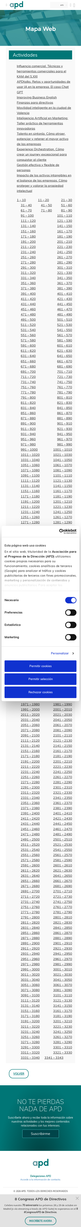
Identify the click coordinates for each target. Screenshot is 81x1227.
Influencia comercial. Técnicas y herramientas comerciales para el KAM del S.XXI (41, 71)
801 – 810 (64, 397)
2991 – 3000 (30, 969)
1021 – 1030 (62, 455)
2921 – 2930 (62, 948)
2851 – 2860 (30, 933)
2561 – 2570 (62, 855)
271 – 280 (28, 262)
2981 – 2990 (62, 964)
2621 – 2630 (62, 870)
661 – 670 (64, 361)
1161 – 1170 (62, 491)
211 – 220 (28, 247)
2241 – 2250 (62, 772)
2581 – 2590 (62, 860)
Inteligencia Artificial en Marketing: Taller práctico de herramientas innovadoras (42, 123)
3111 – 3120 (30, 1000)
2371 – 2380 (30, 808)
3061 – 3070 (62, 985)
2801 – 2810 (62, 917)
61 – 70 (26, 210)
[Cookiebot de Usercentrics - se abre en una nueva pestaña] (59, 531)
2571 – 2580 (30, 860)
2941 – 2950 (62, 954)
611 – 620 (28, 351)
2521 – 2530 (62, 845)
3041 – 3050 (62, 980)
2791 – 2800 (30, 917)
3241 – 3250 (62, 1032)
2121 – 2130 (62, 740)
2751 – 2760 (30, 907)
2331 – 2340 (30, 798)
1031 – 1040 (30, 460)
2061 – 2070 (62, 725)
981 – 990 (64, 444)
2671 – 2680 (30, 886)
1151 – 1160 (30, 491)
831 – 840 (28, 408)
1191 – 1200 (30, 501)
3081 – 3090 (62, 990)
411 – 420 (28, 299)
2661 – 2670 (62, 881)
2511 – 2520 (30, 845)
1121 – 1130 (62, 481)
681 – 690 (64, 366)
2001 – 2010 (62, 709)
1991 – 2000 (30, 709)
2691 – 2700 (30, 891)
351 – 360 (28, 283)
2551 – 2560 (30, 855)
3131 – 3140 (30, 1006)
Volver (18, 1073)
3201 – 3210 (62, 1021)
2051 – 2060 (30, 725)
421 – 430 (64, 299)
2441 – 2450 (62, 824)
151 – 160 (28, 231)
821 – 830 (64, 403)
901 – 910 (64, 423)
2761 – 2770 (62, 907)
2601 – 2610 (62, 865)
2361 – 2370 (62, 803)
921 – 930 (64, 429)
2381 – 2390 (62, 808)
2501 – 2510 (62, 839)
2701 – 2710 (62, 891)
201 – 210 (64, 242)
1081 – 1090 (62, 470)
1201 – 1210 (62, 501)
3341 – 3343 (53, 1058)
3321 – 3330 (62, 1052)
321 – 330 (64, 273)
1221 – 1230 (62, 507)
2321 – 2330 (62, 792)
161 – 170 (64, 231)
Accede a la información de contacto (40, 1179)
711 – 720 (28, 377)
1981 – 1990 (62, 704)
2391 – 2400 (30, 813)
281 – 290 (64, 262)
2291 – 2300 (30, 787)
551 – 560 (28, 335)
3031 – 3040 (30, 980)
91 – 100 (27, 215)
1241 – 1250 (62, 512)
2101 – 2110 (62, 735)
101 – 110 (64, 215)
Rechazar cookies (40, 692)
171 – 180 (28, 236)
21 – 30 (66, 200)
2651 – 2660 (30, 881)
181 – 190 (64, 236)
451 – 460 (28, 309)
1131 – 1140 (30, 486)
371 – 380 (28, 288)
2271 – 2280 (30, 782)
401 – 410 (64, 294)
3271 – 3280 (30, 1042)
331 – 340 (28, 278)
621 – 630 (64, 351)
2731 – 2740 (30, 902)
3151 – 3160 (30, 1011)
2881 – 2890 (62, 938)
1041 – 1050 (62, 460)
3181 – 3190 (62, 1016)
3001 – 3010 (62, 969)
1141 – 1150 (62, 486)
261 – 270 (64, 257)
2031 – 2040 (30, 720)
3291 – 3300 (30, 1047)
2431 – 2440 (30, 824)
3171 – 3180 (30, 1016)
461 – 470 (64, 309)
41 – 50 (46, 205)
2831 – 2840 (30, 928)
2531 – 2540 (30, 850)
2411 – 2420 (30, 818)
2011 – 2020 (30, 715)
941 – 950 (64, 434)
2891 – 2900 (30, 943)
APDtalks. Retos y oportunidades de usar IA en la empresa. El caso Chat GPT (43, 87)
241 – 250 (64, 252)
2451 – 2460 (30, 829)
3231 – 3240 (30, 1032)
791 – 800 (28, 397)
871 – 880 (28, 418)
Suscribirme (40, 1133)
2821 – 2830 (62, 922)
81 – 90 (66, 210)
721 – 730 (64, 377)
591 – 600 (28, 345)
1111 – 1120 (30, 481)
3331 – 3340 (30, 1058)
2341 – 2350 (62, 798)
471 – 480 (28, 314)
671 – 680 (28, 366)
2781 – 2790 (62, 912)
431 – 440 (28, 304)
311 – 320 (28, 273)
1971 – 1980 (30, 704)
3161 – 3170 (62, 1011)
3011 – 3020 (30, 974)
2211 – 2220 (30, 767)
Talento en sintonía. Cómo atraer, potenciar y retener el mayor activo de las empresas (42, 139)
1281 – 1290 (62, 522)
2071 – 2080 (30, 730)
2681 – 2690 (62, 886)
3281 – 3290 (62, 1042)
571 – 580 (28, 340)
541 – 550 (64, 330)
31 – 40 (26, 205)
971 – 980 (28, 444)
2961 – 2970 (62, 959)
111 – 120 (28, 221)
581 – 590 (64, 340)
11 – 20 (43, 200)
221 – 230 (64, 247)
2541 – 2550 (62, 850)
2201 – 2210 (62, 761)
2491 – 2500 (30, 839)
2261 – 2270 (62, 777)
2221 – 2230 (62, 767)
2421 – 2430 (62, 818)
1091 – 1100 (30, 475)
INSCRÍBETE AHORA (40, 1220)
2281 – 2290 (62, 782)
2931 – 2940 (30, 954)
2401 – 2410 (62, 813)
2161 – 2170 (62, 751)
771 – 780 (28, 392)
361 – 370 (64, 283)
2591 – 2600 (30, 865)
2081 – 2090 (62, 730)
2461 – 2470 (62, 829)
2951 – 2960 (30, 959)
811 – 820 (28, 403)
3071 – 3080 (30, 990)
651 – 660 (28, 361)
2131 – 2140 (30, 746)
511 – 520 (28, 325)
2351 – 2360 (30, 803)
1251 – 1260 (30, 517)
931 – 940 (28, 434)
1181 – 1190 (62, 496)
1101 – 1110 (62, 475)
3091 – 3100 (30, 995)
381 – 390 (64, 288)
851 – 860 (28, 413)
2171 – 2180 (30, 756)
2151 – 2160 (30, 751)
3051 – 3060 (30, 985)
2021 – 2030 (62, 715)
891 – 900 (28, 423)
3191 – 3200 (30, 1021)
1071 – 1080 (30, 470)
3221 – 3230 (62, 1026)
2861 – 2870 (62, 933)
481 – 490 (64, 314)
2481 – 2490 (62, 834)
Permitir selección (40, 679)
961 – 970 (64, 439)
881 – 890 (64, 418)
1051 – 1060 (30, 465)
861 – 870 (64, 413)
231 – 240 (28, 252)
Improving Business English (37, 97)
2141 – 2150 (62, 746)
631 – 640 (28, 356)
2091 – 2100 (30, 735)
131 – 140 (28, 226)
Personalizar (60, 653)
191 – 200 (28, 242)
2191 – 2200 (30, 761)
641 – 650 (64, 356)
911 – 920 (28, 429)
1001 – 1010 (62, 449)
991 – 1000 (29, 449)
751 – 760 (28, 387)
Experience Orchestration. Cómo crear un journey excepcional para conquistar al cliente (42, 154)
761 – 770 (64, 387)
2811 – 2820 (30, 922)
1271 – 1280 (30, 522)
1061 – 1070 (62, 465)
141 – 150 (64, 226)
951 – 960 (28, 439)
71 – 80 (46, 210)
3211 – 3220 (30, 1026)
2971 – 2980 (30, 964)
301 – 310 (64, 267)
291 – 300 (28, 267)
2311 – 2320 (30, 792)
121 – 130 (64, 221)
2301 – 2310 (62, 787)
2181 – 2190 (62, 756)
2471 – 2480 (30, 834)
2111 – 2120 (30, 740)
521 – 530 (64, 325)
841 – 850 (64, 408)
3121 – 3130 (62, 1000)
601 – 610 (64, 345)
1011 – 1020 (30, 455)
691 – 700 (28, 372)
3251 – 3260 (30, 1037)
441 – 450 (64, 304)
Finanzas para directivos (35, 102)
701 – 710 (64, 372)
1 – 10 (21, 200)
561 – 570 (64, 335)
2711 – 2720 (30, 897)
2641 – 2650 (62, 876)
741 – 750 (64, 382)
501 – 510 (64, 319)
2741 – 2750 (62, 902)
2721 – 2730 (62, 897)
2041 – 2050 (62, 720)
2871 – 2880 (30, 938)
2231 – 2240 (30, 772)
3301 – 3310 (62, 1047)
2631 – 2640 (30, 876)
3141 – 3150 (62, 1006)
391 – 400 (28, 294)
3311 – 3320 (30, 1052)
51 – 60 (66, 205)
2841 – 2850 (62, 928)
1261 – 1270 (62, 517)
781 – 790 (64, 392)
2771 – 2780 (30, 912)
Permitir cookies (40, 666)
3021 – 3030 (62, 974)
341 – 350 (64, 278)
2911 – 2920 (30, 948)
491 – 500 (28, 319)
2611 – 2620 (30, 870)
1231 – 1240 (30, 512)
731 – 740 (28, 382)
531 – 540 (28, 330)
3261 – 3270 (62, 1037)
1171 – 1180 (30, 496)
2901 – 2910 (62, 943)
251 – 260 (28, 257)
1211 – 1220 (30, 507)
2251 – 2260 (30, 777)
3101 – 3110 (62, 995)
